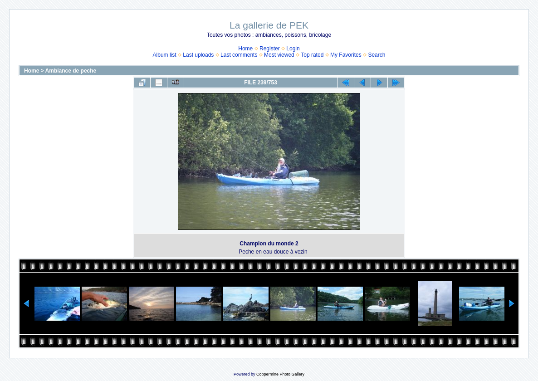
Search (376, 55)
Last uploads (198, 55)
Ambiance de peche (71, 71)
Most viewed (279, 55)
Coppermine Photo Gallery (280, 374)
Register (269, 48)
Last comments (238, 55)
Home (245, 48)
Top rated (312, 55)
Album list (164, 55)
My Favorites (346, 55)
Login (292, 48)
